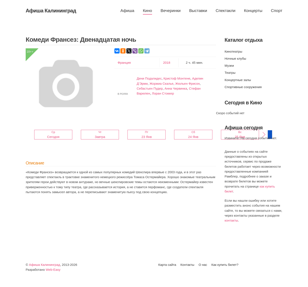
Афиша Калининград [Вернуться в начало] (51, 10)
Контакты (187, 264)
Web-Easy (53, 269)
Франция (124, 62)
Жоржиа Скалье (161, 83)
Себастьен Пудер (150, 88)
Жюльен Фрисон (187, 83)
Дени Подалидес (149, 78)
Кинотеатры (233, 51)
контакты (231, 220)
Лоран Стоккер (163, 93)
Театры (230, 72)
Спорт (276, 10)
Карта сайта (167, 264)
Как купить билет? (224, 264)
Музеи (229, 65)
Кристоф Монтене (176, 78)
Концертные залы (238, 80)
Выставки (198, 10)
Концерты (253, 10)
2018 (166, 62)
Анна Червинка (175, 88)
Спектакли (225, 10)
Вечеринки (171, 10)
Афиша (127, 10)
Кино (147, 10)
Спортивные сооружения (243, 87)
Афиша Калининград (44, 264)
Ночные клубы (235, 58)
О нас (202, 264)
